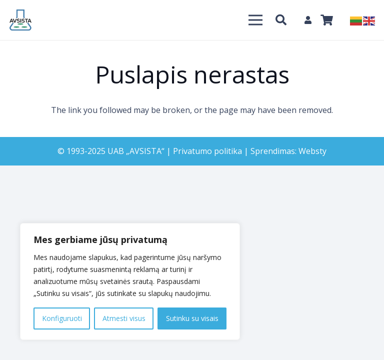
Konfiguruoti (62, 318)
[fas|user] (309, 20)
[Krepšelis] (326, 20)
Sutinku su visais (192, 318)
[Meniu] (255, 20)
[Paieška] (281, 20)
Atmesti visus (124, 318)
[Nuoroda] (20, 20)
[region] (130, 281)
